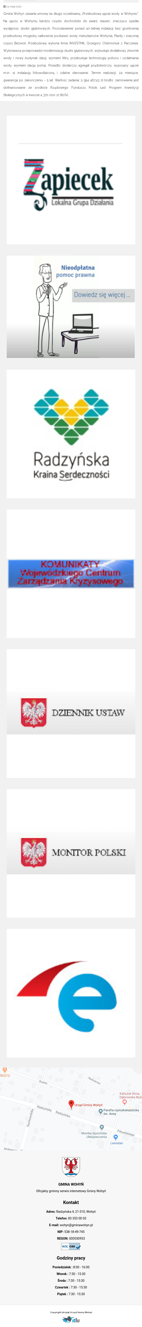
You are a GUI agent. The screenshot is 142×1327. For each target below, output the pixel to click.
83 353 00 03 (76, 1218)
